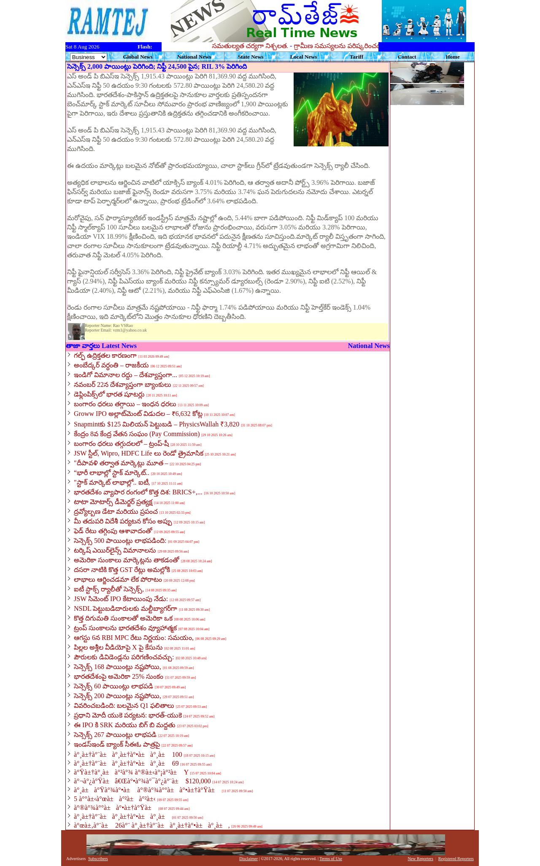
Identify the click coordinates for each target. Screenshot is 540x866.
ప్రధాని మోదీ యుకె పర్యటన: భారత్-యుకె (128, 715)
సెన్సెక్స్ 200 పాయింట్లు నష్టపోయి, (117, 695)
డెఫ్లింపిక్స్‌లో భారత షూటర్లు (109, 394)
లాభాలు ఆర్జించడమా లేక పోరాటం (118, 579)
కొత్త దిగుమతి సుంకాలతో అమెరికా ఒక (123, 618)
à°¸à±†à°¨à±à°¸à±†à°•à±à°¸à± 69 (126, 763)
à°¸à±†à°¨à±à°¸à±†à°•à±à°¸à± (122, 816)
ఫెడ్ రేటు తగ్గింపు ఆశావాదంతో (113, 530)
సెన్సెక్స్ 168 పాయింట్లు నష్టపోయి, (117, 666)
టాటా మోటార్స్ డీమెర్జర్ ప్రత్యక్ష (113, 501)
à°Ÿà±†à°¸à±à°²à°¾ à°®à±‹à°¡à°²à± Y (131, 772)
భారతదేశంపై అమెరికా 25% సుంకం (118, 676)
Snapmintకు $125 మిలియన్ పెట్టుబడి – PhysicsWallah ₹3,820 (156, 424)
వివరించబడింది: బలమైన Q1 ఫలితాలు (124, 705)
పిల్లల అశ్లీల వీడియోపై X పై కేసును (118, 647)
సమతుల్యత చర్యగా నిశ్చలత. (287, 45)
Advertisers (76, 858)
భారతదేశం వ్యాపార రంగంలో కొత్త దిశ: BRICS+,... (138, 492)
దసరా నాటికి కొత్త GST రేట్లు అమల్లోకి (122, 569)
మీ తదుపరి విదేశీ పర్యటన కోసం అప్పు (123, 521)
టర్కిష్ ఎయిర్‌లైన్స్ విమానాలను (115, 550)
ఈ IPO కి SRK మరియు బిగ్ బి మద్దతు (124, 724)
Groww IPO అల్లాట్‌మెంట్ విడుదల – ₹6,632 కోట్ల (138, 413)
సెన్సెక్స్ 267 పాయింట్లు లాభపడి (115, 734)
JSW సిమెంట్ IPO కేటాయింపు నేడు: (121, 598)
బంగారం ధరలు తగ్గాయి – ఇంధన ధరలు (125, 403)
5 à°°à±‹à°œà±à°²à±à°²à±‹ (114, 798)
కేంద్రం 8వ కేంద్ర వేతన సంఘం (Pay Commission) (137, 433)
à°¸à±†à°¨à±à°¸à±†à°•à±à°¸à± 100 (128, 754)
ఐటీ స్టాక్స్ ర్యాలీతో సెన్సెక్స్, (109, 589)
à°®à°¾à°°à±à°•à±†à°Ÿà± (115, 807)
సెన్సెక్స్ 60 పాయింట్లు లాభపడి (113, 686)
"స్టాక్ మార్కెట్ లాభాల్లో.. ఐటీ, (112, 482)
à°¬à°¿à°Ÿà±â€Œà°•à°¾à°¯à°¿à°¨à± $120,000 (142, 781)
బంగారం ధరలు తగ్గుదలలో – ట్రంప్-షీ (121, 443)
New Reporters (420, 858)
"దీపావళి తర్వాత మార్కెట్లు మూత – (121, 463)
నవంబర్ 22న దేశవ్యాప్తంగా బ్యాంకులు (122, 384)
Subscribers (98, 858)
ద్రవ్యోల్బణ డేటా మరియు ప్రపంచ (115, 511)
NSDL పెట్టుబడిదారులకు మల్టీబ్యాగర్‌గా (125, 608)
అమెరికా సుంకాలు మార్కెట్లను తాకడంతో (126, 560)
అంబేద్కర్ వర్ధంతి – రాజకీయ (111, 365)
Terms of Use (330, 858)
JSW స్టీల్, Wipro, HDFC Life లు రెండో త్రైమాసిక (138, 453)
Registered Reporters (456, 858)
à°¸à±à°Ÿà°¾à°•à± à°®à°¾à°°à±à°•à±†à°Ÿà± (147, 789)
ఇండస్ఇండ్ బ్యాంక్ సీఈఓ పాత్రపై (117, 744)
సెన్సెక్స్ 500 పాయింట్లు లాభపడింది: (120, 540)
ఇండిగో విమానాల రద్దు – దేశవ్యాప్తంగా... (125, 374)
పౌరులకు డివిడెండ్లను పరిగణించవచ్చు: (124, 657)
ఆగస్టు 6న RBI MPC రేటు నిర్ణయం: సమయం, (133, 637)
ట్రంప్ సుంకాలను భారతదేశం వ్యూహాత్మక (125, 627)
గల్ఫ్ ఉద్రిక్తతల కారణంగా (105, 355)
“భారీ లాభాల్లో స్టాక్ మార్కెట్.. (111, 472)
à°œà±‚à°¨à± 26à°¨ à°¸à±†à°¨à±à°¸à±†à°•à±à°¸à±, (152, 825)
